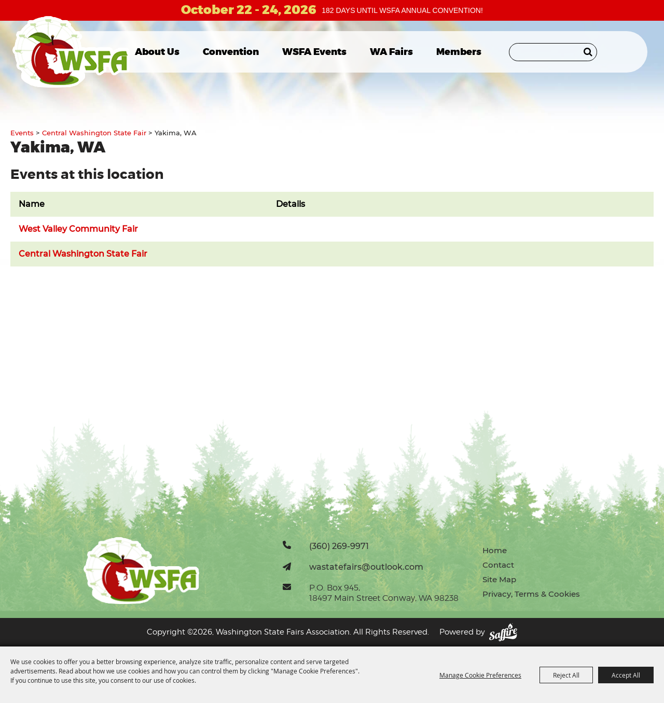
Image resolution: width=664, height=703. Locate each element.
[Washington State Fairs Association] (71, 52)
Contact (498, 565)
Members (458, 52)
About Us (157, 52)
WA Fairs (391, 52)
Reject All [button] (566, 675)
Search (588, 52)
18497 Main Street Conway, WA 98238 (384, 598)
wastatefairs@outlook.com (366, 566)
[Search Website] (553, 52)
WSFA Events (314, 52)
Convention (231, 52)
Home (494, 550)
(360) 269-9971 (339, 546)
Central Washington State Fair (94, 133)
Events (22, 133)
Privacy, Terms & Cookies (531, 594)
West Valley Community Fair (78, 229)
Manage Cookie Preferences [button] (480, 675)
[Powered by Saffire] (503, 632)
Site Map (499, 579)
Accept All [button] (626, 675)
